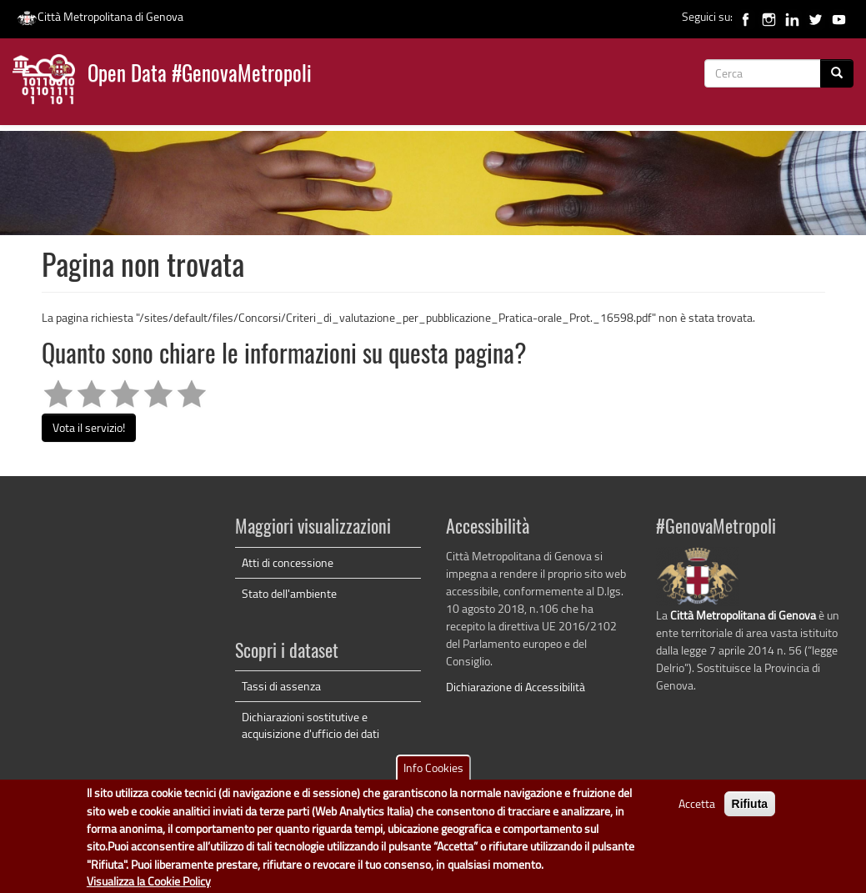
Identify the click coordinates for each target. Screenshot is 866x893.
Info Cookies (433, 775)
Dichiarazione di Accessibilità (515, 687)
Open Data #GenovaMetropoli (200, 75)
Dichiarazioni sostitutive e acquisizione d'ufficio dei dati (310, 725)
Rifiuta (750, 811)
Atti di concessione (287, 562)
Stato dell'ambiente (289, 593)
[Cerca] (836, 73)
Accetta (696, 811)
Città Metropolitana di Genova (100, 16)
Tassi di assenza (281, 686)
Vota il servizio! (89, 427)
